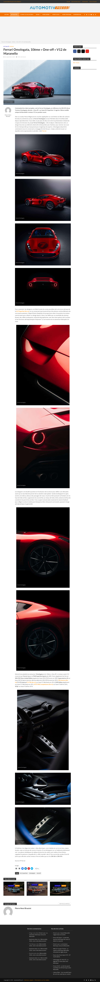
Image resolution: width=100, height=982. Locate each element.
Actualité (6, 46)
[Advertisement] (50, 29)
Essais (37, 14)
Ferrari (11, 46)
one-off (39, 873)
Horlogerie (45, 14)
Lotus (40, 884)
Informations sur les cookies (41, 980)
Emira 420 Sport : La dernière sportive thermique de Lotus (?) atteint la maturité (37, 888)
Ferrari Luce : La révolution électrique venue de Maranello (60, 888)
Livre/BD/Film (77, 14)
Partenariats (85, 1)
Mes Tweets (76, 62)
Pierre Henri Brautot (8, 115)
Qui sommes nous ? (76, 1)
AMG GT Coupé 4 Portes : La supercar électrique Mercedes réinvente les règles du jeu (61, 950)
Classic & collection (26, 14)
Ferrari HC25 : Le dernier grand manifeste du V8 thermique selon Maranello (62, 967)
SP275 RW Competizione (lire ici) (43, 684)
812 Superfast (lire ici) (22, 311)
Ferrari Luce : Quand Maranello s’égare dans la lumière (13, 888)
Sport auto (55, 14)
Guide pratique (66, 14)
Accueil (68, 1)
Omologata (32, 873)
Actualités (14, 14)
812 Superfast (23, 873)
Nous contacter (93, 1)
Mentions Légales (28, 980)
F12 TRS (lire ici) (31, 682)
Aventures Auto (33, 939)
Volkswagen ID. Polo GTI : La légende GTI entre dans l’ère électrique (60, 961)
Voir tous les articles (64, 903)
